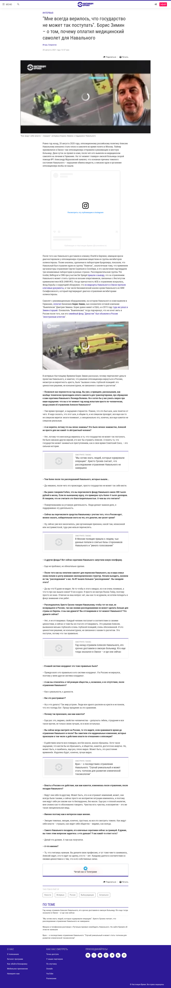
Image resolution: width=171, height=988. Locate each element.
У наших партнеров (54, 959)
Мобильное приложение (17, 968)
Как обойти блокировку (17, 964)
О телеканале (13, 954)
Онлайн (49, 968)
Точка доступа (52, 954)
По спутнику (51, 964)
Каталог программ (15, 959)
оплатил (57, 304)
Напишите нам (13, 973)
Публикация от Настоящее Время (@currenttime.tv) (85, 246)
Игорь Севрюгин (50, 45)
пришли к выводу (96, 275)
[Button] (109, 57)
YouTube (49, 973)
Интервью (48, 12)
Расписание (51, 978)
